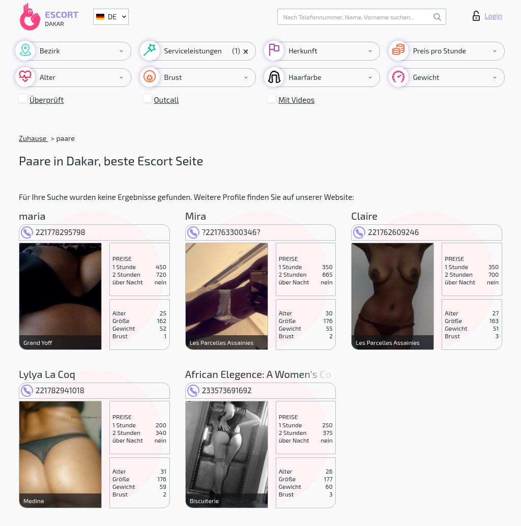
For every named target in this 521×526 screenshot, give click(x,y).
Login (487, 15)
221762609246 (386, 232)
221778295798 (53, 232)
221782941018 (52, 390)
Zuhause (33, 138)
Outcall (166, 99)
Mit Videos (296, 99)
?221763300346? (223, 232)
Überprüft (47, 99)
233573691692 (219, 390)
